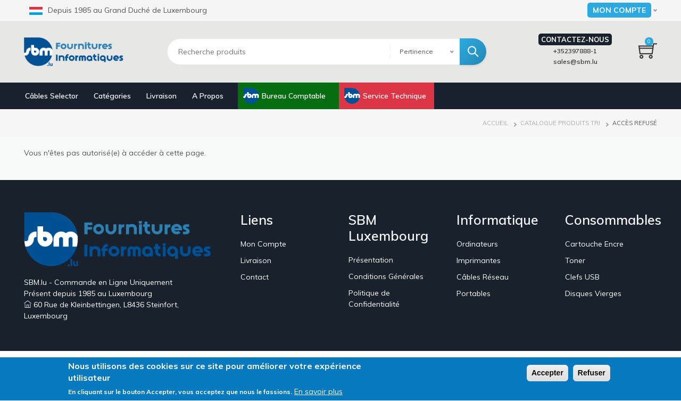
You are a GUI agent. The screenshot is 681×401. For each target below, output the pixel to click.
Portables (473, 293)
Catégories (112, 96)
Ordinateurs (477, 244)
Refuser (591, 375)
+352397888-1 (575, 51)
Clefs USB (582, 277)
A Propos (207, 96)
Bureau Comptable (294, 96)
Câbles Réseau (482, 277)
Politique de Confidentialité (374, 298)
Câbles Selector (51, 96)
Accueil (495, 123)
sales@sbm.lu (575, 62)
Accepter (547, 375)
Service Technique (394, 96)
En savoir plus (318, 393)
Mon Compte (263, 244)
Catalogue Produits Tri (560, 123)
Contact (254, 277)
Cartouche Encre (594, 244)
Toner (575, 260)
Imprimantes (478, 260)
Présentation (370, 260)
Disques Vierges (593, 293)
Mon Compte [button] (619, 10)
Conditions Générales (385, 276)
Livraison (161, 96)
